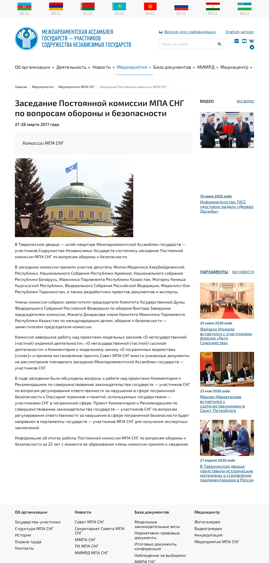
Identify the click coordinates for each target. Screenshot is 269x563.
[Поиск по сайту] (191, 44)
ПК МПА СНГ (86, 546)
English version (240, 31)
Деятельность (73, 67)
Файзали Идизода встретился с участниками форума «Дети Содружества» (226, 336)
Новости (104, 67)
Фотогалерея (207, 522)
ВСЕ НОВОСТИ (243, 273)
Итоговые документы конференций (155, 547)
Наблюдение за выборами (160, 555)
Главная (21, 87)
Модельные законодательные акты (157, 524)
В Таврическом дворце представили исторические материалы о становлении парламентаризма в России (227, 473)
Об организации (34, 67)
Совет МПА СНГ (89, 522)
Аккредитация (208, 535)
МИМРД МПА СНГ (91, 553)
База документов (174, 67)
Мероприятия (134, 67)
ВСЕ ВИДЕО (245, 102)
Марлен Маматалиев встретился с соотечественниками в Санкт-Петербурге (222, 404)
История (23, 535)
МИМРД (207, 67)
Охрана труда (28, 542)
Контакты (24, 548)
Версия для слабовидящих (190, 31)
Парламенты (214, 272)
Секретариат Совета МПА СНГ (99, 531)
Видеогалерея (208, 528)
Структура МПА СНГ (34, 528)
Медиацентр (236, 67)
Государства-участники (37, 522)
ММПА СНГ (85, 540)
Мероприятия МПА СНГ (76, 87)
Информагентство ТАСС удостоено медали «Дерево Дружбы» (226, 207)
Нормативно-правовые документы (157, 536)
